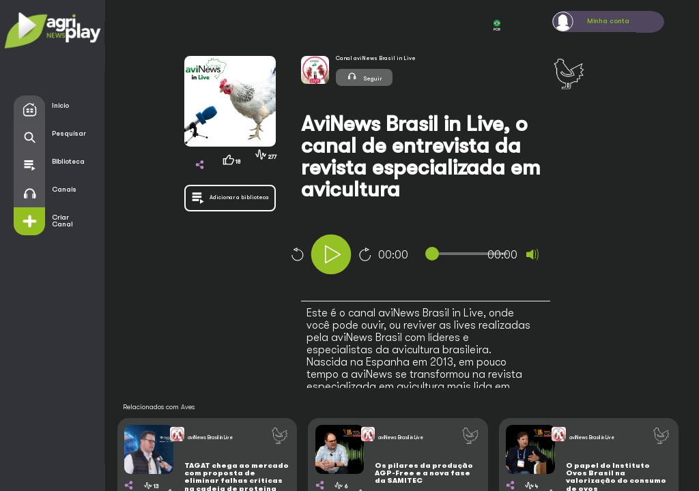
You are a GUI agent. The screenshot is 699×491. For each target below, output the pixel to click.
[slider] (470, 253)
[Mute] (532, 254)
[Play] (331, 254)
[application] (440, 256)
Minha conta (608, 21)
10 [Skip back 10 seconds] (297, 254)
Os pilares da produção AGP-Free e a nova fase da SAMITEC (424, 474)
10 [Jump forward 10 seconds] (365, 254)
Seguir (364, 76)
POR (497, 25)
